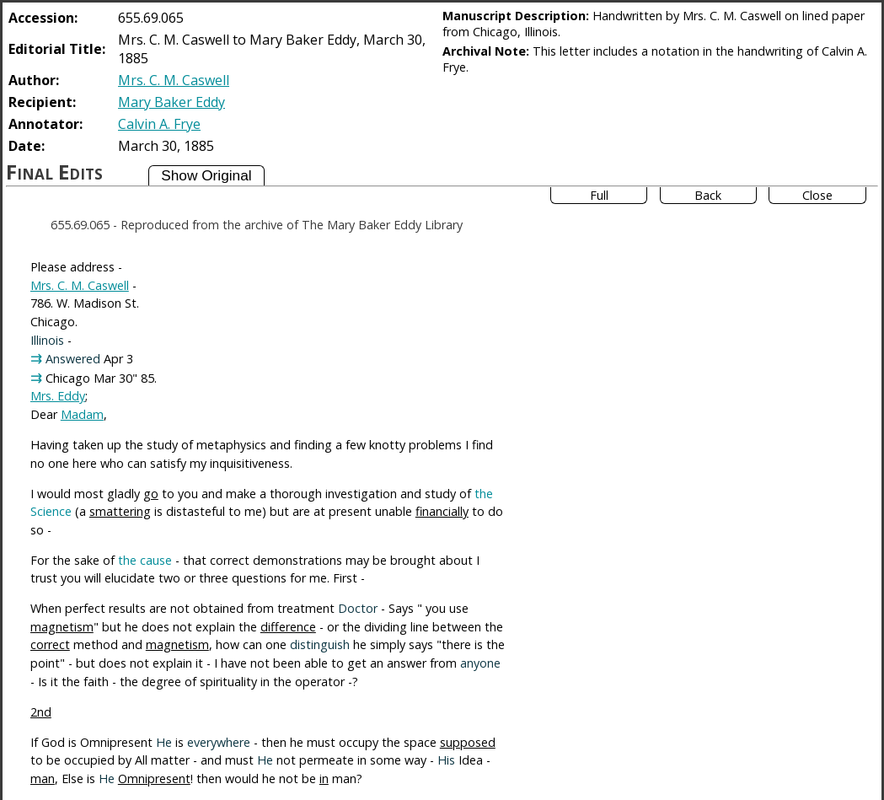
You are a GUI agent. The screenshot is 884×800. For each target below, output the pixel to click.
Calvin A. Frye (159, 124)
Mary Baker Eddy (171, 102)
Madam (82, 414)
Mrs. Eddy (57, 396)
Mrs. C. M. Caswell (173, 80)
